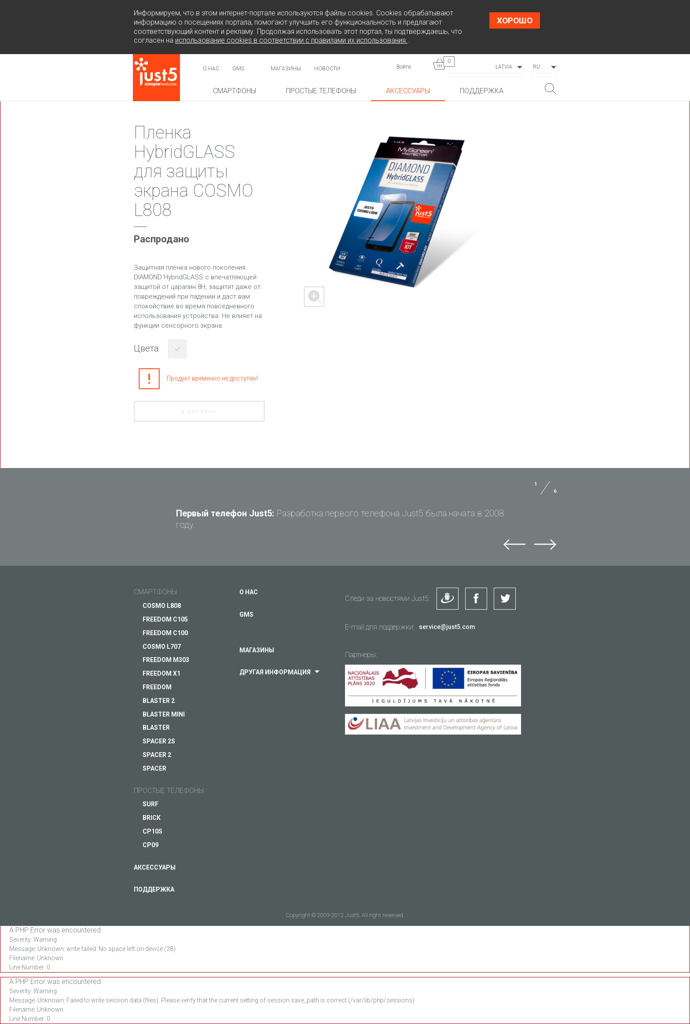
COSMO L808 (162, 605)
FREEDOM (157, 687)
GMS (238, 69)
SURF (150, 804)
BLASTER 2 (159, 700)
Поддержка (481, 91)
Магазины (286, 69)
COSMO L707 (162, 646)
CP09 (150, 844)
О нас (211, 69)
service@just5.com (447, 626)
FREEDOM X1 (161, 673)
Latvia (503, 67)
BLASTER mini (164, 714)
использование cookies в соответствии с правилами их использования (291, 40)
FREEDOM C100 (165, 632)
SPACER (154, 768)
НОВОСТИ (327, 69)
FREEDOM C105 (165, 619)
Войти (403, 67)
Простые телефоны (321, 91)
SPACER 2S (159, 741)
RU (536, 67)
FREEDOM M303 (166, 659)
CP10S (152, 831)
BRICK (152, 817)
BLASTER (156, 727)
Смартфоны (234, 91)
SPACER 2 (157, 754)
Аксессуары (408, 91)
